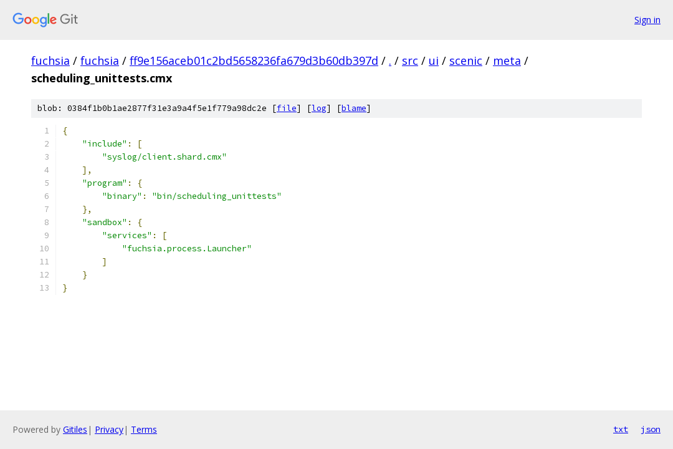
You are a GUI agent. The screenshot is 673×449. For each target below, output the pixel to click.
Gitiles (75, 429)
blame (353, 108)
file (287, 108)
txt (620, 429)
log (319, 108)
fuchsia (50, 60)
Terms (144, 429)
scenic (465, 60)
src (410, 60)
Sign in (647, 20)
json (651, 429)
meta (507, 60)
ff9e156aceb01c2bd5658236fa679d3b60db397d (254, 60)
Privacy (109, 429)
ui (434, 60)
